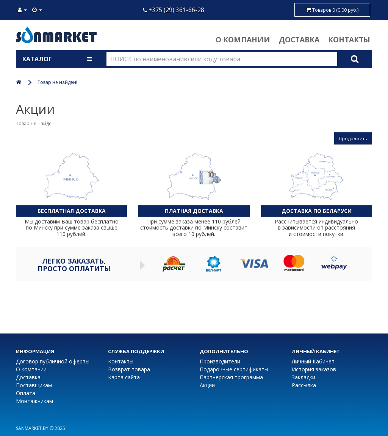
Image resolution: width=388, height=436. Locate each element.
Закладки (303, 377)
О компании (243, 39)
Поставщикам (34, 385)
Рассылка (304, 385)
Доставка (299, 39)
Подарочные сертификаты (234, 369)
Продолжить (353, 138)
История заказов (314, 369)
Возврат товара (129, 369)
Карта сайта (124, 377)
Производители (220, 361)
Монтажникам (34, 401)
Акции (207, 385)
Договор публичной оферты (52, 361)
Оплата (25, 393)
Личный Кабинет (313, 361)
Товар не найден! (57, 82)
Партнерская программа (231, 377)
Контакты (349, 39)
